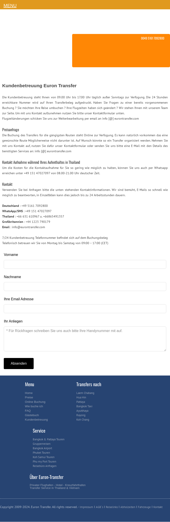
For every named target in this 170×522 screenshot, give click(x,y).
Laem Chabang (85, 393)
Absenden (19, 363)
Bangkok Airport (42, 448)
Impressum (86, 507)
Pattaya (80, 402)
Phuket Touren (41, 453)
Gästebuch (32, 415)
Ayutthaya (82, 411)
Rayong (80, 415)
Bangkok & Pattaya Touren (48, 439)
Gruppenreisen (41, 444)
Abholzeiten (127, 507)
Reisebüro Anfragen (44, 466)
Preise (29, 397)
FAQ (28, 410)
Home (29, 393)
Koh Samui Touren (43, 457)
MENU (10, 5)
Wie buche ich (34, 406)
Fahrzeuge (144, 507)
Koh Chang (82, 419)
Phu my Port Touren (44, 461)
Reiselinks (112, 507)
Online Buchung (35, 401)
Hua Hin (81, 397)
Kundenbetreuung (36, 419)
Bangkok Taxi (84, 406)
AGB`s (99, 507)
